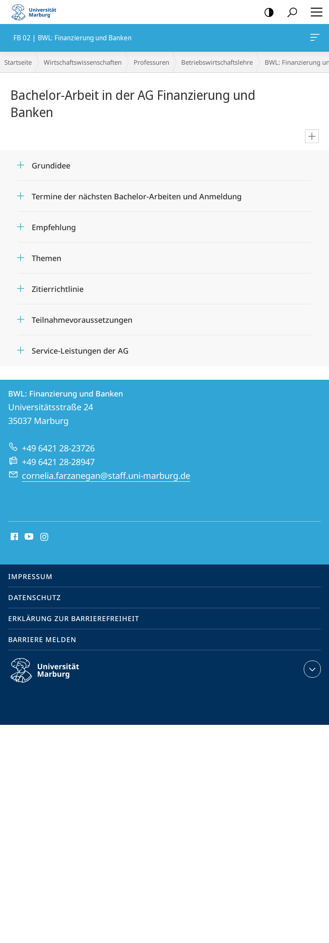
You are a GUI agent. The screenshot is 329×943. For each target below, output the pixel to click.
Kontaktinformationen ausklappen (311, 669)
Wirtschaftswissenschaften (83, 62)
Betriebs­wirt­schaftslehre (217, 62)
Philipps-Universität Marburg (52, 677)
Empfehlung (54, 227)
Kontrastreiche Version (266, 12)
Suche (289, 12)
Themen (46, 258)
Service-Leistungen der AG (80, 350)
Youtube (28, 537)
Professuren (151, 62)
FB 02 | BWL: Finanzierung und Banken (314, 39)
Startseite (18, 62)
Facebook (13, 537)
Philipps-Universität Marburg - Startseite (36, 12)
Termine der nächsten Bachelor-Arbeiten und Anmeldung (137, 196)
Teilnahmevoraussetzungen (82, 319)
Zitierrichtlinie (58, 289)
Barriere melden (42, 639)
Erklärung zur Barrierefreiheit (73, 618)
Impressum (30, 576)
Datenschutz (34, 597)
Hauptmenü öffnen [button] (314, 12)
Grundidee (51, 165)
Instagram (44, 537)
